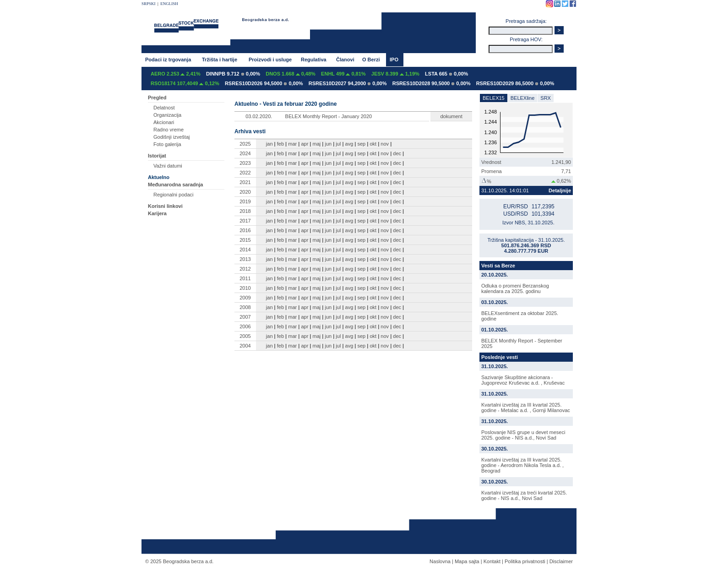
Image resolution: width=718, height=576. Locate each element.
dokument (451, 116)
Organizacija (167, 115)
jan (269, 144)
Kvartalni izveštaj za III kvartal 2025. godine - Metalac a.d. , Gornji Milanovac (525, 407)
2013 (244, 259)
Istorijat (157, 155)
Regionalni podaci (173, 194)
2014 (244, 249)
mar (292, 144)
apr (304, 144)
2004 (244, 345)
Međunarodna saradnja (175, 184)
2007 (244, 317)
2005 (244, 336)
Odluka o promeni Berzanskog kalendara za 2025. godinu (515, 288)
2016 (244, 230)
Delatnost (163, 107)
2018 (244, 211)
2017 (244, 220)
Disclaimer (561, 561)
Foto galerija (167, 144)
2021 (244, 182)
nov (385, 144)
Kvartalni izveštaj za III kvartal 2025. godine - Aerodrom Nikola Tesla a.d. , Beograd (522, 465)
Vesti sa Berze (498, 265)
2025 (244, 144)
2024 (244, 153)
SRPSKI (148, 3)
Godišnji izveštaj (171, 137)
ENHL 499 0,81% (343, 73)
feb (280, 144)
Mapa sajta (467, 561)
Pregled (157, 97)
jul (338, 144)
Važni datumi (167, 165)
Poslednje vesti (499, 357)
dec (397, 153)
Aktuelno (158, 177)
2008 (244, 307)
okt (373, 144)
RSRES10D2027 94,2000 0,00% (348, 83)
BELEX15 (494, 98)
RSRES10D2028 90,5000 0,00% (431, 83)
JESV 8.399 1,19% (395, 73)
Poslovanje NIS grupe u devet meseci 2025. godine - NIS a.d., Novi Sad (523, 434)
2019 (244, 201)
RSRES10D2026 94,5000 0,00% (264, 83)
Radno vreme (168, 129)
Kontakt (492, 561)
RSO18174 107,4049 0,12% (185, 83)
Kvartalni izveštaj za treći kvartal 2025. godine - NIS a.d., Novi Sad (524, 495)
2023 (244, 163)
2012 (244, 269)
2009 (244, 297)
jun (328, 144)
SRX (545, 98)
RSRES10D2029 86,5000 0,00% (515, 83)
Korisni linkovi (165, 206)
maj (317, 144)
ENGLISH (169, 3)
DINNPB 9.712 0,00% (233, 73)
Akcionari (163, 122)
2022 (244, 172)
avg (349, 144)
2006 (244, 326)
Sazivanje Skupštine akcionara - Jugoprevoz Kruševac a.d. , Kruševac (523, 380)
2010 (244, 288)
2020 (244, 192)
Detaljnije (560, 190)
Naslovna (440, 561)
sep (362, 144)
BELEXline (523, 98)
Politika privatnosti (525, 561)
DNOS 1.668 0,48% (290, 73)
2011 (244, 278)
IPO (394, 59)
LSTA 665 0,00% (446, 73)
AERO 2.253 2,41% (176, 73)
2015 (244, 240)
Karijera (157, 213)
